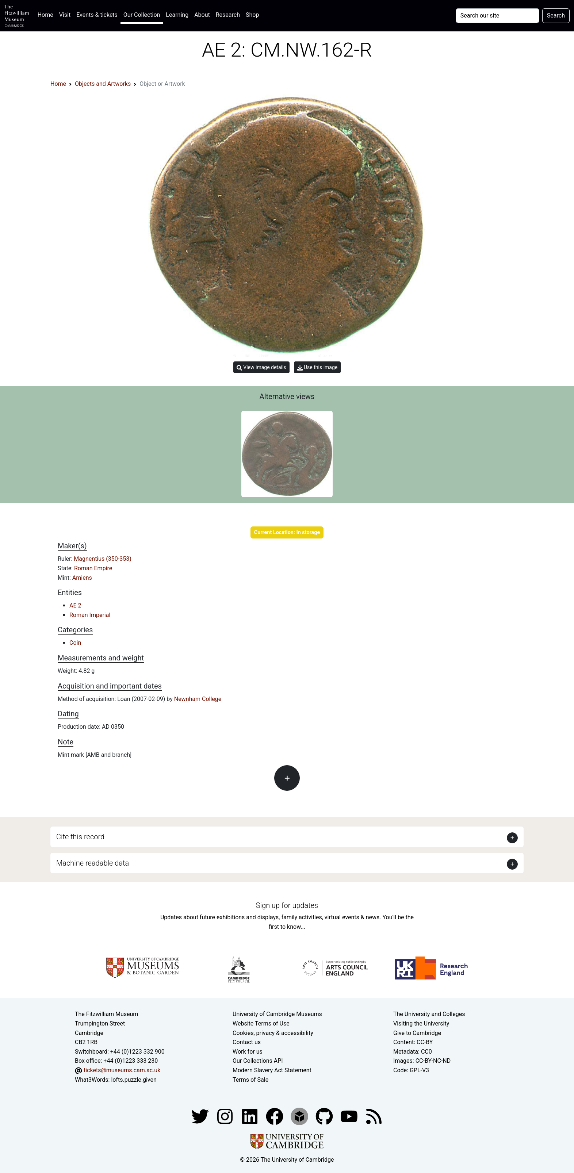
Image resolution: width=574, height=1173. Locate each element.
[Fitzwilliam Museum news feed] (374, 1115)
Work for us (248, 1051)
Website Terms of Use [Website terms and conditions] (261, 1023)
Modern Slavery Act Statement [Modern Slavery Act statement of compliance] (272, 1070)
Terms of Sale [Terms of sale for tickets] (250, 1079)
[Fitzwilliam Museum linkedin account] (275, 1115)
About (202, 14)
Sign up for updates (287, 905)
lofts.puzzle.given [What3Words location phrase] (133, 1079)
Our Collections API (258, 1060)
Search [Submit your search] (556, 15)
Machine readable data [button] (92, 863)
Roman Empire (93, 568)
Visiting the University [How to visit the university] (421, 1023)
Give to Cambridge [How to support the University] (417, 1033)
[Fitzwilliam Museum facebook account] (250, 1115)
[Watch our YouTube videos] (349, 1115)
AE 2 (75, 605)
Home (47, 14)
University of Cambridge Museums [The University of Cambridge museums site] (277, 1014)
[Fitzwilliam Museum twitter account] (200, 1115)
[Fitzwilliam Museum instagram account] (225, 1115)
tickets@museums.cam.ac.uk (122, 1070)
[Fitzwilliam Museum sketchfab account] (300, 1115)
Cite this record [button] (80, 836)
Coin (75, 642)
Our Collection (141, 14)
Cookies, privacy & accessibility (273, 1033)
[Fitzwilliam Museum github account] (325, 1115)
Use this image (317, 367)
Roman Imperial (89, 615)
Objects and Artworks (103, 83)
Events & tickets (97, 14)
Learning (177, 14)
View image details (261, 367)
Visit (64, 14)
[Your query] (497, 15)
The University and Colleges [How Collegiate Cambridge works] (429, 1014)
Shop (252, 14)
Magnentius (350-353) (102, 558)
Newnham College (198, 698)
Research (228, 14)
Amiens (82, 577)
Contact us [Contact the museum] (247, 1042)
